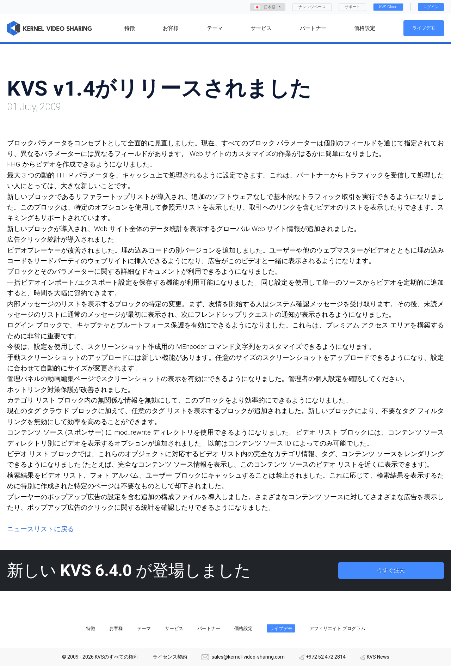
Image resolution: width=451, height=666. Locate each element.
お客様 (116, 628)
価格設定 (243, 628)
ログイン (431, 7)
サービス (174, 628)
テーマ (144, 628)
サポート (352, 7)
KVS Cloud (388, 7)
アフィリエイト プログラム (337, 628)
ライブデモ (423, 28)
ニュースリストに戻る (40, 529)
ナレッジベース (312, 7)
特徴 (90, 628)
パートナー (208, 628)
